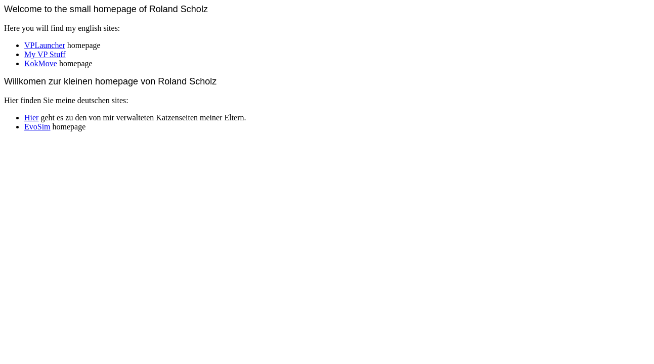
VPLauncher (44, 45)
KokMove (40, 63)
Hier (31, 117)
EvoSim (37, 126)
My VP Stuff (45, 54)
